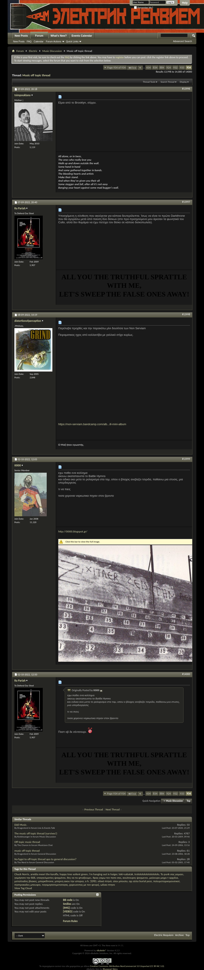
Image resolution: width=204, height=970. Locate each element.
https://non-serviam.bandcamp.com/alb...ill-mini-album (92, 424)
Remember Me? (143, 8)
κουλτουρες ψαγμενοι (135, 877)
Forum (39, 35)
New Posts (21, 35)
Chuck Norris (21, 874)
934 (189, 67)
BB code (67, 900)
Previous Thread (93, 809)
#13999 (186, 458)
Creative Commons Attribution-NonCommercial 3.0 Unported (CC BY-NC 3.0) (127, 966)
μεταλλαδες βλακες (25, 881)
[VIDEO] (67, 911)
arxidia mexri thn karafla (44, 874)
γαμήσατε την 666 (24, 877)
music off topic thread (27, 850)
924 (168, 67)
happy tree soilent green (74, 874)
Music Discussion (52, 51)
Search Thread (168, 81)
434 (148, 67)
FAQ (29, 41)
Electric (33, 51)
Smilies (67, 903)
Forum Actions (53, 41)
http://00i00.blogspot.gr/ (72, 531)
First (132, 67)
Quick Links (72, 41)
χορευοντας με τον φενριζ (84, 884)
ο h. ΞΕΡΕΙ (90, 881)
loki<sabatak (126, 874)
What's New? (59, 35)
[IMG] (66, 907)
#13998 (186, 314)
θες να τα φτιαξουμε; (79, 877)
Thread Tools (149, 81)
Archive (179, 935)
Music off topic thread (36, 75)
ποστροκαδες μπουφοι (27, 884)
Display (183, 81)
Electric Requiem (163, 935)
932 (175, 67)
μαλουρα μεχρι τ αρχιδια (163, 877)
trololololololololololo (146, 874)
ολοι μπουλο (120, 881)
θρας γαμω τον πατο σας (107, 877)
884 (162, 67)
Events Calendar (82, 35)
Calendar (39, 41)
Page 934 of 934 (116, 67)
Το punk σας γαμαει (172, 874)
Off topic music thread (27, 842)
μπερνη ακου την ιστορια (69, 881)
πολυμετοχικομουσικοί (166, 881)
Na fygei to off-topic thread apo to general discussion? (45, 859)
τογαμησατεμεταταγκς (55, 884)
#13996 (186, 88)
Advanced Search (182, 41)
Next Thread (113, 809)
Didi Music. (20, 824)
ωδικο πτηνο (107, 884)
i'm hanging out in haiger (103, 874)
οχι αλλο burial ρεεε (140, 881)
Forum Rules (70, 921)
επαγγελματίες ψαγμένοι (51, 877)
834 (155, 67)
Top (188, 801)
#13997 (186, 201)
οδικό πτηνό (105, 881)
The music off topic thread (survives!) (35, 833)
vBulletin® (101, 950)
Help (185, 2)
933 (182, 67)
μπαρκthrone (45, 881)
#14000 (186, 674)
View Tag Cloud (23, 888)
